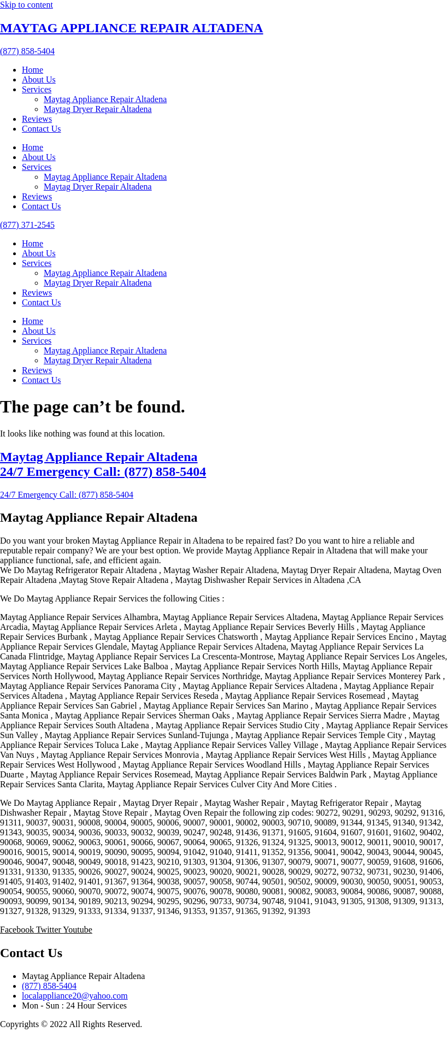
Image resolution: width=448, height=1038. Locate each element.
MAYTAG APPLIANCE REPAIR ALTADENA (131, 28)
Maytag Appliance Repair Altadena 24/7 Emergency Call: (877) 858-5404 (103, 464)
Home (32, 69)
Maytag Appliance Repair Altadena (105, 99)
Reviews (37, 118)
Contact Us (41, 128)
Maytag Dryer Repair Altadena (98, 109)
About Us (39, 79)
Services (36, 89)
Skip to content (26, 4)
